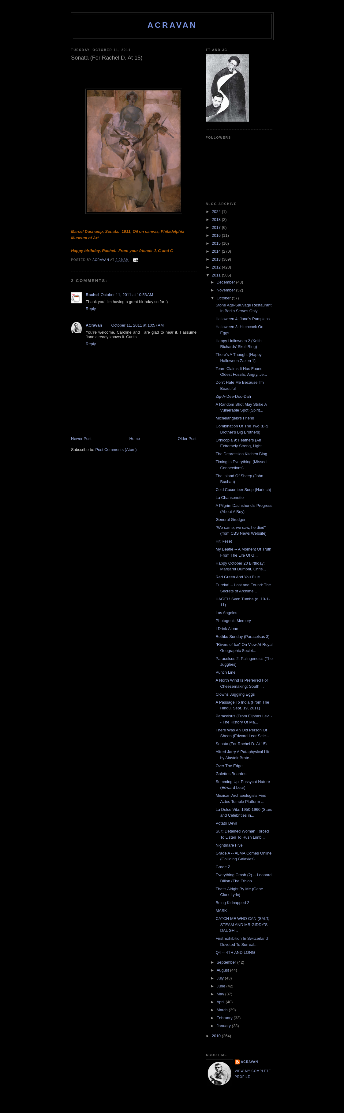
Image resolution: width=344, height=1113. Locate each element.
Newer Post (81, 438)
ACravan (172, 25)
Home (134, 438)
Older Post (187, 438)
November (226, 290)
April (221, 1002)
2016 (217, 235)
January (224, 1025)
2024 (217, 211)
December (226, 282)
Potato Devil (226, 823)
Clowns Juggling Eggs (235, 694)
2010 (217, 1036)
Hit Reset (223, 541)
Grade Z (222, 867)
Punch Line (225, 672)
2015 (217, 243)
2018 (217, 219)
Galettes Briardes (230, 773)
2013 (217, 259)
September (227, 962)
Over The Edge (228, 765)
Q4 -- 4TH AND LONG (235, 952)
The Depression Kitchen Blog (241, 454)
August (223, 970)
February (225, 1018)
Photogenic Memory (233, 620)
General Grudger (230, 519)
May (221, 994)
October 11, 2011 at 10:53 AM (127, 294)
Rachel (92, 294)
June (221, 986)
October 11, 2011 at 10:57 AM (137, 325)
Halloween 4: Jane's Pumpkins (242, 319)
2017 (217, 227)
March (223, 1010)
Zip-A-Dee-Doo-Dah (233, 396)
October (224, 298)
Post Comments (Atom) (116, 449)
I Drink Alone (226, 628)
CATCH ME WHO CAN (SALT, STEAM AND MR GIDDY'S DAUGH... (242, 924)
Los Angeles (226, 612)
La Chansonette (229, 497)
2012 (217, 267)
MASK (221, 910)
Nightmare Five (228, 845)
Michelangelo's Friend (234, 418)
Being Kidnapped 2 (232, 902)
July (221, 978)
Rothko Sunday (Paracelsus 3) (242, 636)
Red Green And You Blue (237, 577)
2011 (217, 275)
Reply (91, 308)
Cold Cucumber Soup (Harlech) (243, 489)
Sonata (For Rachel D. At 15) (241, 743)
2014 (217, 251)
